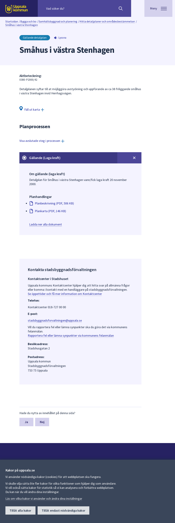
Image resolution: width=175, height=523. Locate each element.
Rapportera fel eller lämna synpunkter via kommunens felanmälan (71, 335)
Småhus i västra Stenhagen (21, 25)
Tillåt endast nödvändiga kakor (63, 510)
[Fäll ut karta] (31, 109)
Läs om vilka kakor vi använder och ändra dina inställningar (43, 499)
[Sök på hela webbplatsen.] (68, 8)
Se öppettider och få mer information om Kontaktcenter (65, 294)
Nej (42, 422)
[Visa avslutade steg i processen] (41, 141)
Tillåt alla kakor (20, 510)
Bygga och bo (28, 21)
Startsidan (11, 21)
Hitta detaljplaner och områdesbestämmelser (107, 21)
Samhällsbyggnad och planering (58, 21)
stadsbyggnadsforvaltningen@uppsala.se (55, 320)
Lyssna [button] (62, 37)
